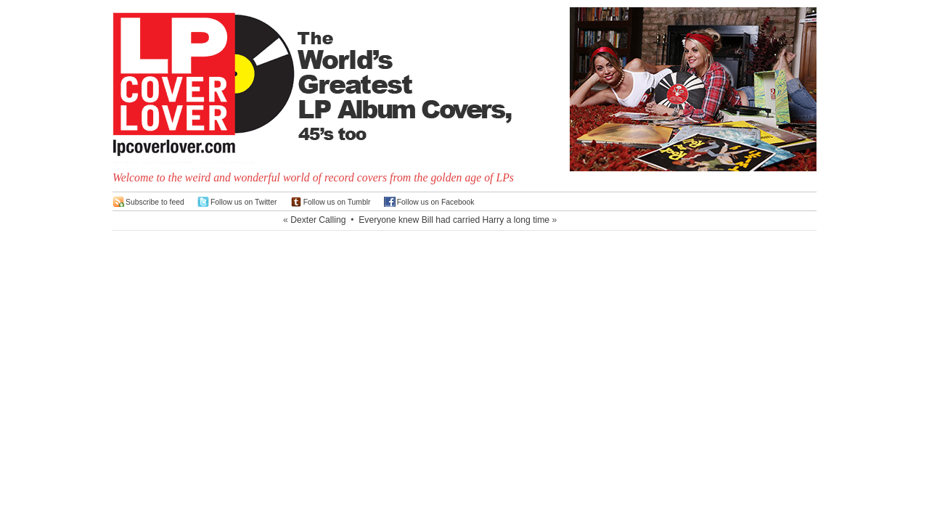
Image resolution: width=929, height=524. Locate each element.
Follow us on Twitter (243, 202)
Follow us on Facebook (436, 202)
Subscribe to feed (155, 202)
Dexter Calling (317, 220)
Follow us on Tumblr (337, 202)
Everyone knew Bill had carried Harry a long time (454, 220)
